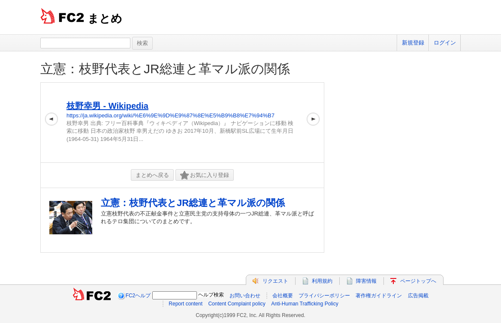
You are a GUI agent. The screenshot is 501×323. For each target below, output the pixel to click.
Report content (185, 304)
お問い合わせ (244, 296)
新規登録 (413, 42)
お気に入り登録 (204, 175)
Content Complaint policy (236, 304)
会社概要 (282, 296)
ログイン (445, 42)
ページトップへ (418, 281)
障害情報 (366, 281)
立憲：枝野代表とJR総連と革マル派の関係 (165, 69)
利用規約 (322, 281)
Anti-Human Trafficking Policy (304, 304)
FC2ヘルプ (138, 296)
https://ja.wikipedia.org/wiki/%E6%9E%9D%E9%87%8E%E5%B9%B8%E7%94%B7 (170, 115)
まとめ (105, 18)
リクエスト (275, 281)
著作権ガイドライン (379, 296)
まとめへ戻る (152, 175)
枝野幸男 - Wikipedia (107, 106)
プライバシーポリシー (324, 296)
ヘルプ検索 (211, 294)
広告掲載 (418, 296)
